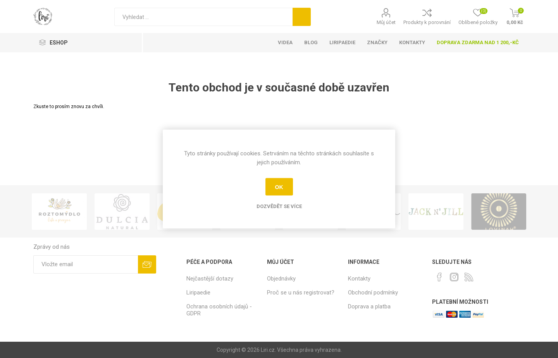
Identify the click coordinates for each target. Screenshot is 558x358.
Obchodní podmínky (373, 292)
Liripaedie (198, 292)
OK (279, 187)
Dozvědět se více (279, 206)
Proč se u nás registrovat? (300, 292)
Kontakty (359, 278)
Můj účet (386, 22)
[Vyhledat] (203, 17)
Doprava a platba (369, 306)
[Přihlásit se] (85, 264)
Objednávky (281, 278)
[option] (83, 211)
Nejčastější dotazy (209, 278)
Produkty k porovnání (427, 22)
